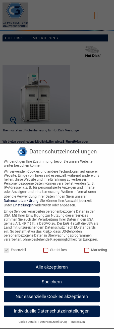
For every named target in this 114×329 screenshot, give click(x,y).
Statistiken (55, 247)
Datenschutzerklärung (21, 198)
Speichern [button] (52, 278)
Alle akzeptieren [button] (52, 264)
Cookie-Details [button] (28, 319)
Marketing (95, 247)
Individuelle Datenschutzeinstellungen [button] (52, 308)
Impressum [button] (78, 319)
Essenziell (15, 247)
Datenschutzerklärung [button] (54, 319)
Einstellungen (23, 202)
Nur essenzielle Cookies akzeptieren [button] (52, 293)
